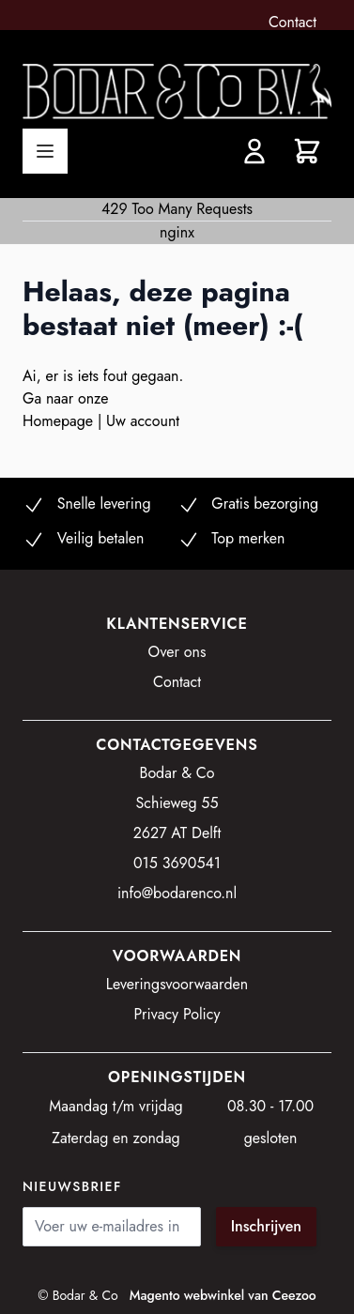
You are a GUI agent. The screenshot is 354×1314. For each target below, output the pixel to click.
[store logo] (177, 91)
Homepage (60, 421)
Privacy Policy (177, 1014)
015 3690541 (177, 863)
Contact (292, 22)
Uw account (142, 421)
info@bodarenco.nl (177, 893)
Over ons (177, 652)
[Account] (254, 151)
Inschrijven (266, 1226)
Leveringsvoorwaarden (177, 984)
